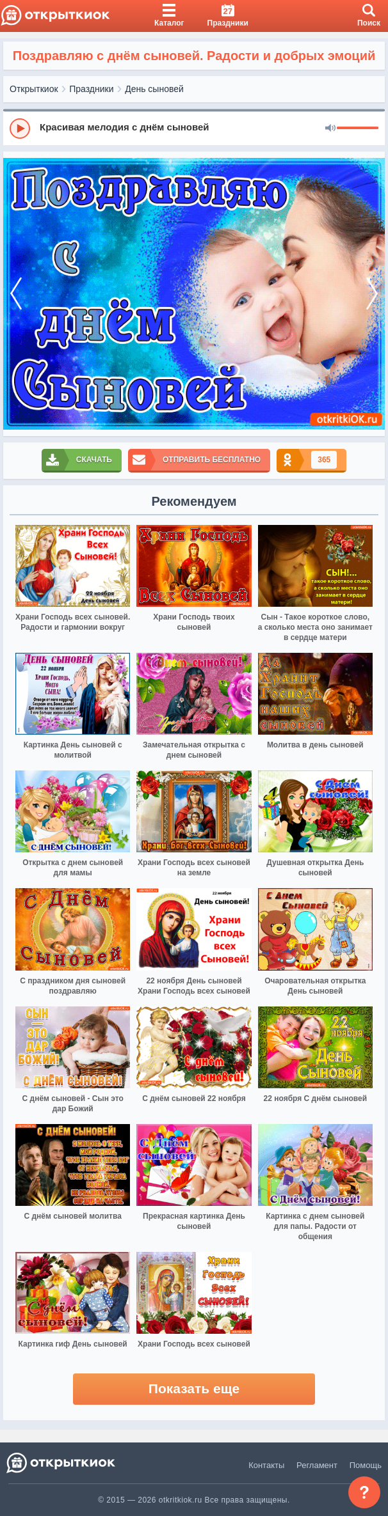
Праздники (91, 89)
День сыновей (154, 89)
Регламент (316, 1465)
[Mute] (330, 128)
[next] (372, 294)
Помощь (366, 1465)
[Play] (20, 128)
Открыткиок (34, 89)
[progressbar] (357, 128)
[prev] (16, 294)
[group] (194, 128)
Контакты (266, 1465)
